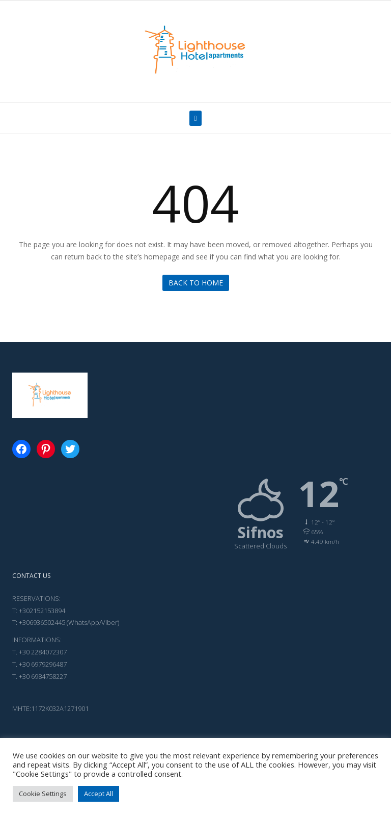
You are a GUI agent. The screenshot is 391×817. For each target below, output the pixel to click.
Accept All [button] (98, 793)
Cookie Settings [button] (43, 793)
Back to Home (196, 282)
